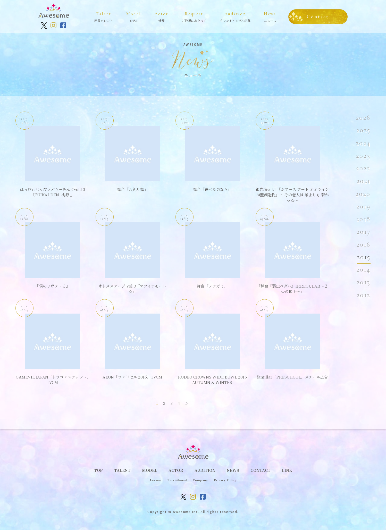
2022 (363, 168)
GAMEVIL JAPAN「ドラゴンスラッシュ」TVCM (52, 379)
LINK (287, 470)
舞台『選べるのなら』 (212, 189)
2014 (363, 269)
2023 (363, 156)
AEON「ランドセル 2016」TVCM (132, 377)
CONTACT (260, 470)
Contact (318, 17)
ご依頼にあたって (194, 16)
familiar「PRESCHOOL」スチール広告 (292, 377)
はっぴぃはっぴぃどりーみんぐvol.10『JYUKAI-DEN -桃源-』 (52, 192)
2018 (363, 219)
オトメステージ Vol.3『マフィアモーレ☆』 (132, 288)
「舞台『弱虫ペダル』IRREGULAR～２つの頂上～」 (292, 288)
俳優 (162, 16)
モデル (133, 16)
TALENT (122, 470)
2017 (364, 232)
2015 (364, 257)
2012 (364, 295)
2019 (363, 206)
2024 (363, 143)
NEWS (233, 470)
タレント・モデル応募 (235, 16)
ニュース (270, 16)
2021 (364, 181)
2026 (363, 117)
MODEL (149, 470)
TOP (98, 470)
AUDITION (205, 470)
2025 (363, 130)
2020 (363, 194)
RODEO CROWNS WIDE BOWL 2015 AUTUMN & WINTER (212, 379)
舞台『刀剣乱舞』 (132, 189)
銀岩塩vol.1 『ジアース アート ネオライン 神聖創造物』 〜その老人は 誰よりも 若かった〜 (292, 195)
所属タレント (103, 16)
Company (200, 480)
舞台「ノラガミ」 (212, 286)
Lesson (155, 480)
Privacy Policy (225, 480)
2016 (363, 244)
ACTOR (176, 470)
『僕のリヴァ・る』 (52, 286)
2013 (364, 282)
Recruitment (177, 480)
